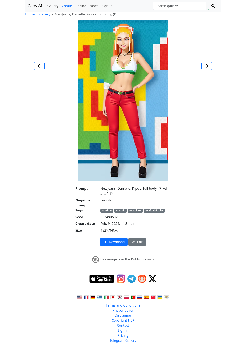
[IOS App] (101, 279)
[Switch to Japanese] (112, 297)
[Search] (179, 6)
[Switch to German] (92, 297)
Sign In (106, 6)
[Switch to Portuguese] (133, 297)
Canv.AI (35, 6)
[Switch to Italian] (106, 297)
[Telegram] (131, 279)
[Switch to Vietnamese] (166, 297)
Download (114, 242)
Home (30, 14)
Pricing (80, 6)
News (94, 6)
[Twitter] (152, 278)
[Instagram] (121, 278)
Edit (137, 242)
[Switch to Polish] (126, 297)
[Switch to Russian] (139, 297)
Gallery (53, 6)
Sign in (123, 330)
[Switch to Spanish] (146, 297)
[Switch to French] (86, 297)
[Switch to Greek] (99, 297)
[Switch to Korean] (119, 297)
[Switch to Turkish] (153, 297)
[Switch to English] (79, 297)
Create (67, 6)
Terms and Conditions (123, 305)
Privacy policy (122, 310)
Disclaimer (123, 315)
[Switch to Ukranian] (159, 297)
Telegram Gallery (123, 340)
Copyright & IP (123, 320)
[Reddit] (142, 279)
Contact (123, 325)
